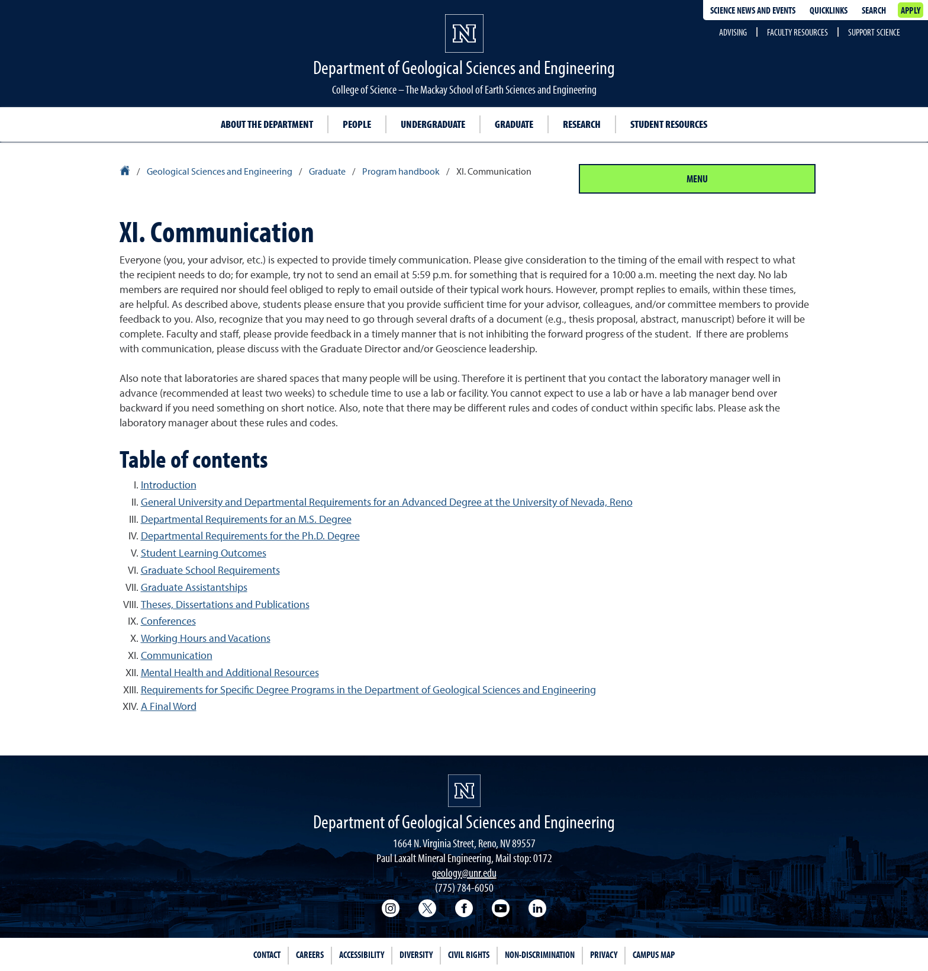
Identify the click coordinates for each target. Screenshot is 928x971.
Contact (267, 954)
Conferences (168, 621)
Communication (176, 655)
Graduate (514, 124)
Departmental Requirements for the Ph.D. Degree (250, 535)
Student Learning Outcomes (203, 553)
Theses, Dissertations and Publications (225, 604)
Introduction (168, 484)
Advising (733, 32)
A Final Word (168, 706)
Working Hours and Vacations (205, 638)
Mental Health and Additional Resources (230, 672)
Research (582, 124)
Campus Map (654, 954)
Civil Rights (468, 954)
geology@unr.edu (464, 872)
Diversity (416, 954)
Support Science (874, 32)
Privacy (603, 954)
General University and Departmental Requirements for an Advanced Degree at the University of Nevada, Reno (387, 502)
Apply (910, 10)
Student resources (668, 124)
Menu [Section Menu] (697, 178)
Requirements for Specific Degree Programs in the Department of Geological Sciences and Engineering (368, 689)
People (357, 124)
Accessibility (361, 954)
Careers (310, 954)
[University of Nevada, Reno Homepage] (464, 790)
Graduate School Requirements (210, 570)
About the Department (267, 124)
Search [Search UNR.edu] (874, 10)
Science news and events (752, 10)
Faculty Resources (797, 32)
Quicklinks (829, 10)
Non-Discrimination (540, 954)
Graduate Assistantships (194, 587)
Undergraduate (433, 124)
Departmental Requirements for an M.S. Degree (246, 519)
